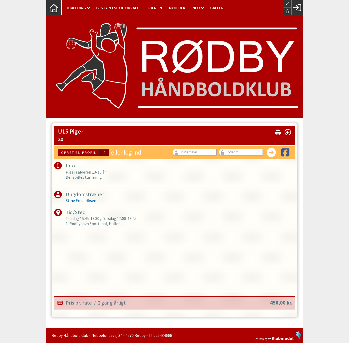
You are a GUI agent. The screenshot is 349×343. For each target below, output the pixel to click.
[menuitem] (54, 7)
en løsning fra (279, 335)
